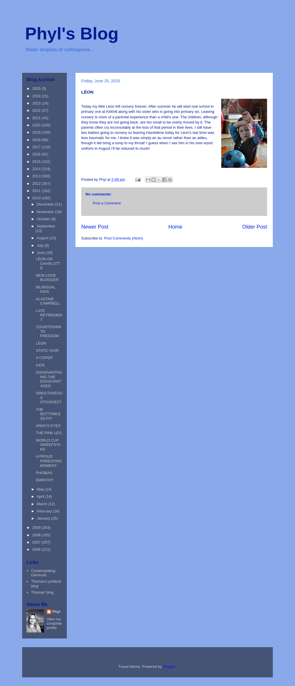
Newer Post (94, 227)
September (46, 226)
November (46, 212)
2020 (37, 125)
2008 (37, 535)
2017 (37, 147)
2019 (37, 132)
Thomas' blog (42, 592)
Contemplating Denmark (43, 573)
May (41, 489)
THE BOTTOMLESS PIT (48, 414)
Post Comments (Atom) (123, 238)
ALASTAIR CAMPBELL (48, 301)
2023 (37, 103)
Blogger (169, 666)
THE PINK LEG (49, 433)
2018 (37, 140)
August (43, 238)
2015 (37, 161)
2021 (37, 118)
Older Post (254, 227)
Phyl (56, 611)
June (41, 252)
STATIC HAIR (47, 350)
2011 (37, 191)
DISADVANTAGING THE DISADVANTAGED (49, 379)
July (41, 245)
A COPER (44, 358)
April (41, 496)
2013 (37, 176)
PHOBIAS (44, 473)
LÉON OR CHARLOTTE (48, 263)
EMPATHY (44, 480)
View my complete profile (54, 623)
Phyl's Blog (71, 33)
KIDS (40, 365)
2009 (37, 527)
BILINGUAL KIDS (45, 289)
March (42, 504)
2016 (37, 154)
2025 (37, 88)
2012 (37, 183)
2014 (37, 169)
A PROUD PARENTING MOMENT (49, 461)
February (45, 511)
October (44, 219)
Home (175, 227)
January (44, 518)
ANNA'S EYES (48, 425)
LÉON (41, 343)
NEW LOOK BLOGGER (47, 277)
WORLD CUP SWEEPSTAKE (48, 444)
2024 (37, 96)
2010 (37, 198)
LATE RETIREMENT (49, 315)
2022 (37, 110)
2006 (37, 549)
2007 (37, 542)
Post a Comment (107, 203)
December (46, 204)
